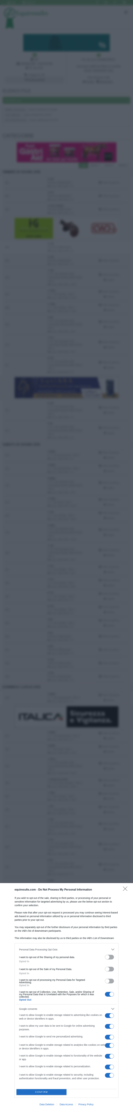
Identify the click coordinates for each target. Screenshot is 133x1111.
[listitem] (66, 949)
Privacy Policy (86, 1104)
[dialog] (66, 997)
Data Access (66, 1104)
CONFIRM (41, 1092)
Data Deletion (46, 1104)
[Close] (126, 890)
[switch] (109, 957)
